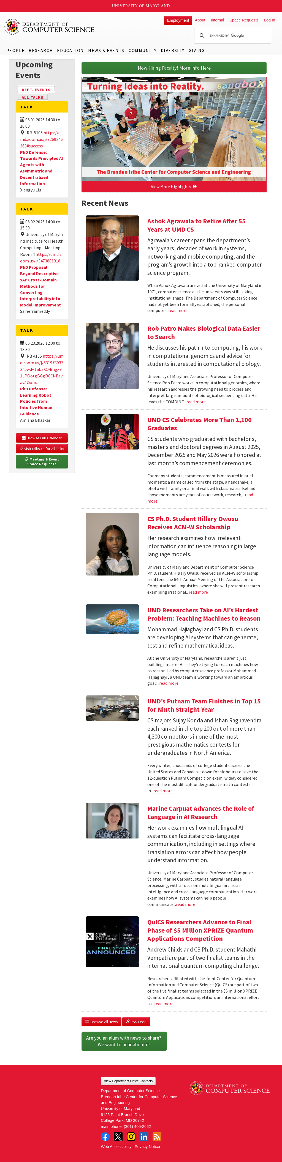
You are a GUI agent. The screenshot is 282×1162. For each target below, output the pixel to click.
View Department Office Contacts (128, 1081)
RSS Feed (136, 1021)
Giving (197, 50)
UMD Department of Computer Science (49, 27)
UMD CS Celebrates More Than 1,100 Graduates (199, 423)
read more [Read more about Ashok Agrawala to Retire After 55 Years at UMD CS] (178, 310)
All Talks (33, 97)
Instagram (131, 1136)
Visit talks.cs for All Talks (42, 448)
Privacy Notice (147, 1146)
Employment (178, 20)
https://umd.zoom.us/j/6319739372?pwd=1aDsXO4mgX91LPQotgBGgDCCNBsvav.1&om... (42, 369)
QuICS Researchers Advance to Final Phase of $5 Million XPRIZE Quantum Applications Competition (200, 930)
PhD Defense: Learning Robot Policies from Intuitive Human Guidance (36, 401)
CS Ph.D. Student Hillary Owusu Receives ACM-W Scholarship (192, 522)
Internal (217, 20)
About (200, 20)
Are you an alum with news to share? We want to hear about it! (124, 1041)
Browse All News (101, 1021)
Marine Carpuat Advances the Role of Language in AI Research (200, 812)
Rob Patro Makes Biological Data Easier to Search (203, 332)
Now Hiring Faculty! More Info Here (174, 68)
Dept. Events (38, 89)
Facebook (105, 1136)
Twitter (118, 1136)
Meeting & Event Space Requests (42, 462)
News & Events (106, 50)
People (15, 50)
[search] (232, 35)
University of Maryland (141, 6)
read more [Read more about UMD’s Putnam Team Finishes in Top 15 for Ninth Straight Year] (163, 790)
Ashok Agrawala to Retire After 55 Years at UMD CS (196, 225)
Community (142, 50)
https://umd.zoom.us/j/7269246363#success (41, 139)
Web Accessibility (116, 1146)
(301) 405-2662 (137, 1126)
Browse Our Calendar (42, 437)
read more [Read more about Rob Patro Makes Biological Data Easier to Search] (196, 401)
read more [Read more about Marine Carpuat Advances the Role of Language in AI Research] (185, 904)
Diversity (173, 50)
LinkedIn (144, 1136)
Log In (269, 20)
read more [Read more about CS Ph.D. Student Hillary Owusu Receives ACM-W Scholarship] (198, 592)
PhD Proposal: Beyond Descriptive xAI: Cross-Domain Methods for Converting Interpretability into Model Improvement (40, 286)
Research (41, 50)
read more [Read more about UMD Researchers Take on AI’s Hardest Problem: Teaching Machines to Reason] (168, 683)
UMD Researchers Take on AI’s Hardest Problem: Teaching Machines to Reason (204, 614)
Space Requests (244, 20)
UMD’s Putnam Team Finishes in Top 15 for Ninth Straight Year (204, 705)
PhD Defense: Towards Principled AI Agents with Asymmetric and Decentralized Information (41, 167)
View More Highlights (174, 186)
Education (70, 50)
